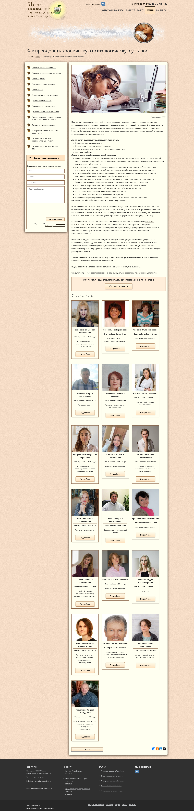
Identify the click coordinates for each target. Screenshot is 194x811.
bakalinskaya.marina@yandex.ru (38, 779)
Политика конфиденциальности (39, 786)
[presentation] (46, 210)
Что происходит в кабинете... (112, 779)
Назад (81, 749)
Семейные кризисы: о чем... (112, 789)
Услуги (140, 10)
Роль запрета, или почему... (112, 774)
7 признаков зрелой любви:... (112, 769)
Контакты (161, 10)
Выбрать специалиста (112, 10)
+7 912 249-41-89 (140, 3)
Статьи (150, 10)
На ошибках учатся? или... (111, 784)
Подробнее (85, 354)
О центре (130, 10)
